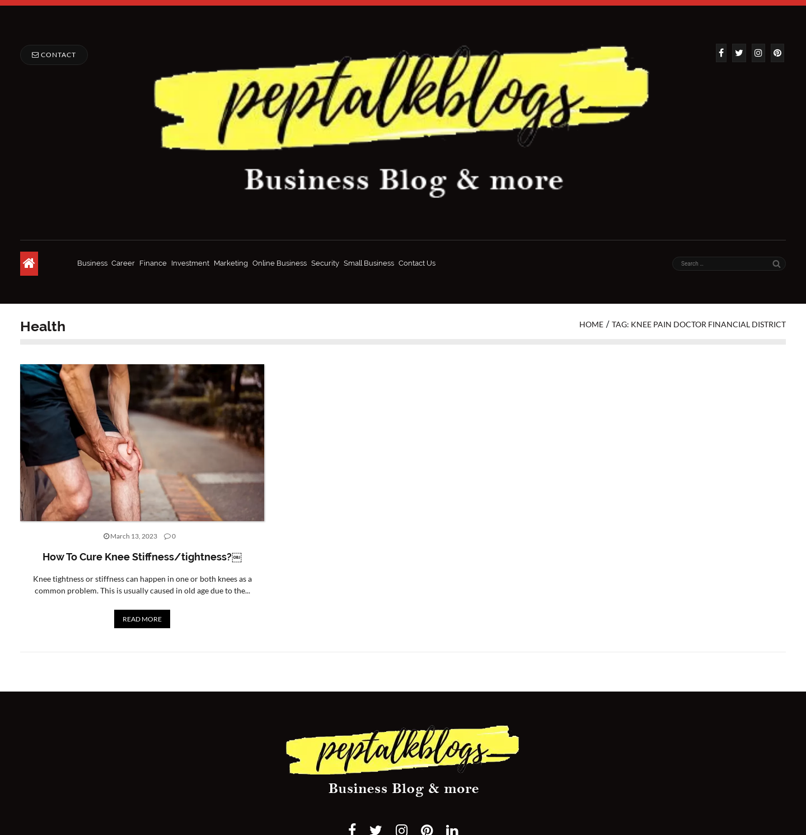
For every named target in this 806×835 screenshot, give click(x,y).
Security (325, 263)
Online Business (279, 263)
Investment (190, 263)
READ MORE (142, 619)
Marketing (231, 263)
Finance (153, 263)
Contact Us (417, 263)
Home (591, 324)
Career (123, 263)
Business (92, 263)
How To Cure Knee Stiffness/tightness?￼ (142, 557)
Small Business (369, 263)
